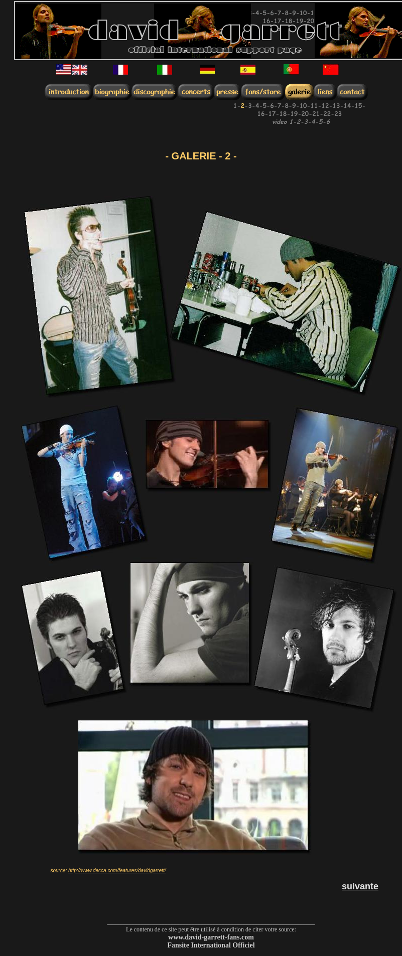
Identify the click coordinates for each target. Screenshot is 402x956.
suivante (360, 886)
